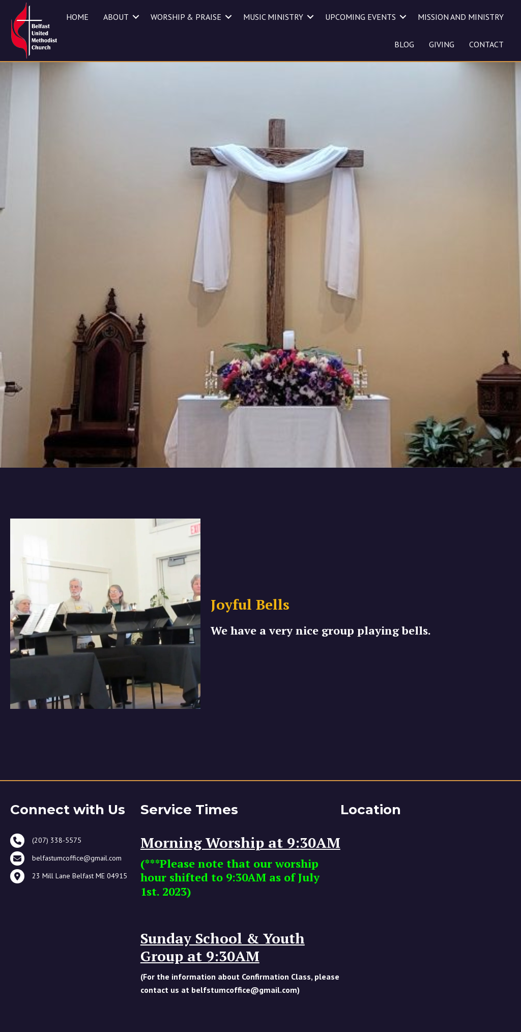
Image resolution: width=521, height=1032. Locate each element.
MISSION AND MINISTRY (461, 17)
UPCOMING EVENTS (360, 17)
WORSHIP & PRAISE (186, 17)
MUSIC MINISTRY (273, 17)
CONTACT (486, 44)
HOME (77, 17)
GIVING (441, 44)
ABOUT (116, 17)
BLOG (404, 44)
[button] (136, 17)
